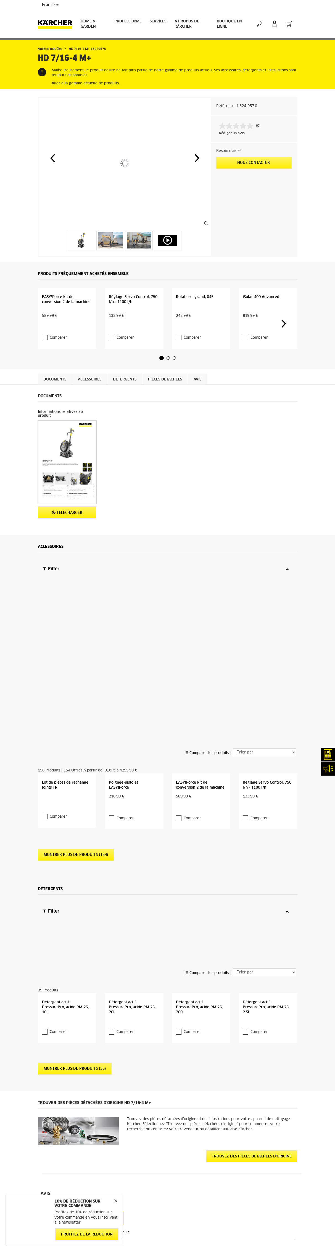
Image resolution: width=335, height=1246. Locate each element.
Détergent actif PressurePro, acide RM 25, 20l (132, 866)
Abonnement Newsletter (192, 1235)
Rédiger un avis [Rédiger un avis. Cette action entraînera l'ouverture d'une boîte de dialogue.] (232, 133)
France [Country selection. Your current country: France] (50, 5)
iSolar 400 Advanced (261, 322)
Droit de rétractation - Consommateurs (56, 1192)
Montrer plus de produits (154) (76, 725)
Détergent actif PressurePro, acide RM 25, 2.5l (266, 866)
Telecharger (67, 527)
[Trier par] (264, 608)
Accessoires (89, 393)
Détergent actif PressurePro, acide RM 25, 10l (65, 866)
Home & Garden (88, 24)
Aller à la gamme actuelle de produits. (86, 83)
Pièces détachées (165, 393)
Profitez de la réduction (87, 1234)
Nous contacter (254, 163)
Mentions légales (252, 1235)
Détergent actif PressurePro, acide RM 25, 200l (199, 866)
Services (158, 21)
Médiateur (247, 1242)
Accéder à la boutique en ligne (63, 1128)
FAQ (175, 1242)
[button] (52, 158)
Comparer (58, 347)
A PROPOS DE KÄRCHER (187, 24)
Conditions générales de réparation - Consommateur (66, 1178)
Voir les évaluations (255, 1151)
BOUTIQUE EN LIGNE (229, 24)
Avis (197, 393)
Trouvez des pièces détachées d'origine (252, 1015)
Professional (127, 21)
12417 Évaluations (254, 1145)
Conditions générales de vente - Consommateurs (64, 1152)
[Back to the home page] (57, 24)
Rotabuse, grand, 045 (194, 322)
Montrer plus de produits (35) (75, 927)
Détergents (124, 393)
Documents (54, 393)
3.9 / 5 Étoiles (250, 1138)
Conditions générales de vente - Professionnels (64, 1165)
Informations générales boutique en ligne (67, 1139)
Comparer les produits (207, 608)
